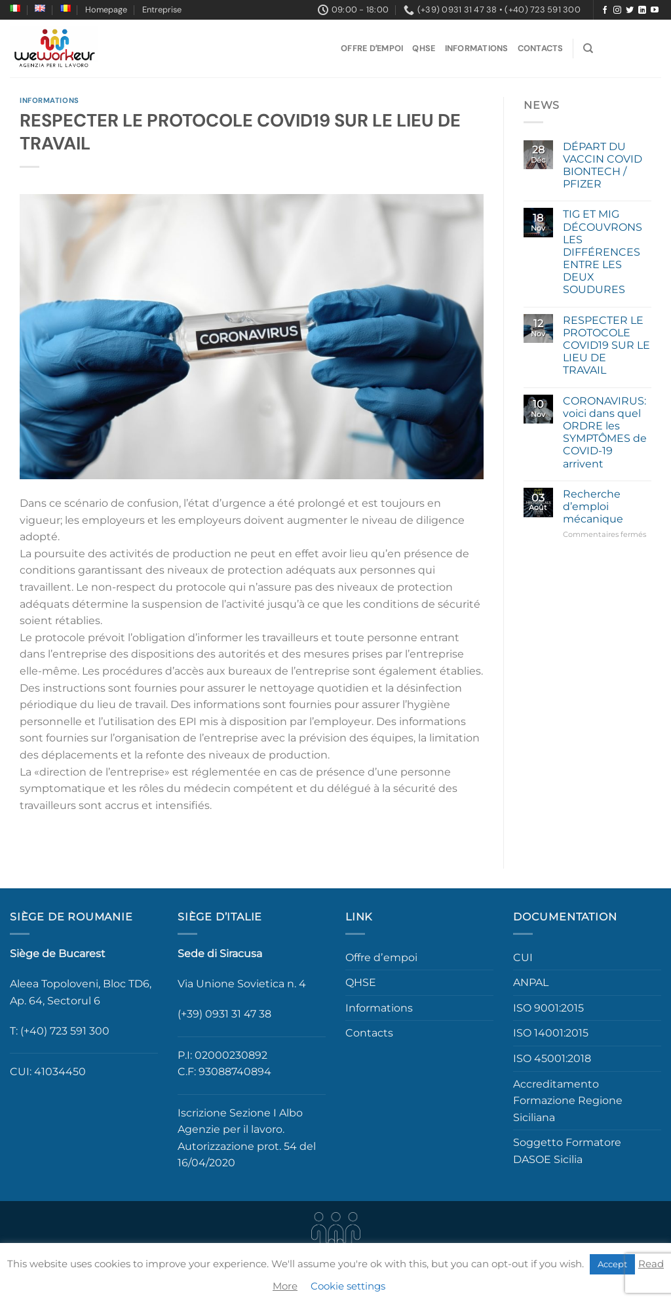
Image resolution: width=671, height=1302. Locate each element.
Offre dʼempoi (372, 48)
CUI (523, 957)
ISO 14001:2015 (550, 1033)
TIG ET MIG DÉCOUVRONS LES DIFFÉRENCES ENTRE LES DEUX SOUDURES (602, 252)
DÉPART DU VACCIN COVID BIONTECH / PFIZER (602, 165)
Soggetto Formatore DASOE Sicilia (567, 1151)
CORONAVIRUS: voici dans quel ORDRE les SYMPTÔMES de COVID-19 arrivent (605, 432)
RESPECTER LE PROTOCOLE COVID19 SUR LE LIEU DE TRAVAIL (606, 345)
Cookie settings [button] (348, 1286)
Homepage (106, 9)
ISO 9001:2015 (548, 1008)
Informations (476, 48)
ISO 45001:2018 (552, 1058)
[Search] (588, 48)
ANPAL (530, 982)
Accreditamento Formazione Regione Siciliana (568, 1101)
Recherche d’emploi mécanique (593, 506)
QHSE (423, 48)
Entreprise (162, 9)
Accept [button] (612, 1264)
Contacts (541, 48)
